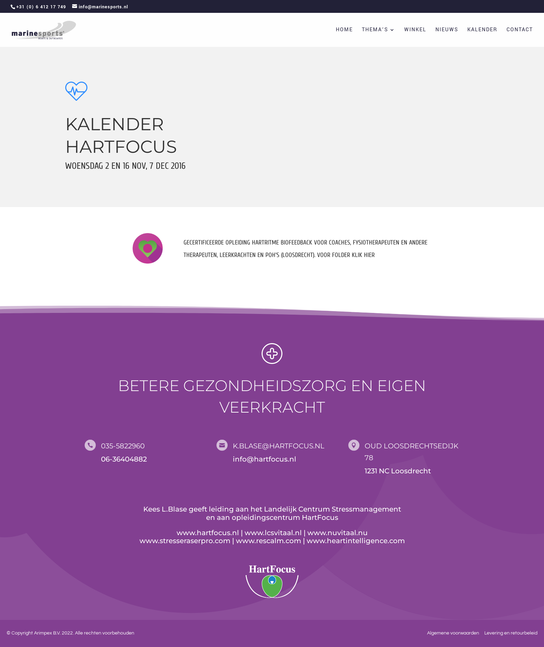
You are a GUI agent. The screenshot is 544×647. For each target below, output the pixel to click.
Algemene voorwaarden (453, 633)
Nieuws (446, 30)
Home (344, 30)
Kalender (482, 30)
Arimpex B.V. (47, 633)
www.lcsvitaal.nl (273, 533)
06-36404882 (124, 459)
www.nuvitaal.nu (337, 533)
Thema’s (375, 30)
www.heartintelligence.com (356, 541)
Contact (520, 30)
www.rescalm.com (268, 541)
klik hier (362, 255)
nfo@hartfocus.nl (265, 459)
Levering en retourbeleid (510, 633)
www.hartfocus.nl (208, 533)
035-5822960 (123, 446)
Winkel (415, 30)
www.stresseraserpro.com (184, 541)
